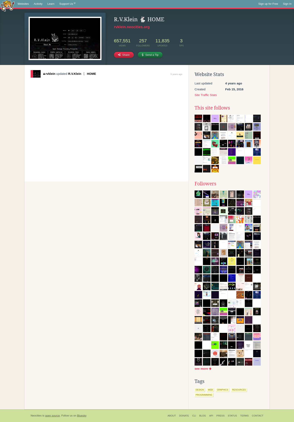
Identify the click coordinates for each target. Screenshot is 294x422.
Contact (257, 415)
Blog (202, 415)
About (172, 415)
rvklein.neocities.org (132, 27)
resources (239, 389)
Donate (184, 415)
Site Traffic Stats (206, 95)
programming (204, 395)
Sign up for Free (268, 3)
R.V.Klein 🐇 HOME (82, 73)
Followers (205, 183)
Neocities (36, 415)
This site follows (212, 108)
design (200, 389)
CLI (194, 415)
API (211, 415)
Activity (38, 3)
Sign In (287, 3)
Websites (23, 3)
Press (220, 415)
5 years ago (176, 74)
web (210, 389)
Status (232, 415)
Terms (244, 415)
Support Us (67, 4)
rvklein (49, 73)
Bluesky (81, 415)
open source (52, 415)
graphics (222, 389)
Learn (51, 3)
